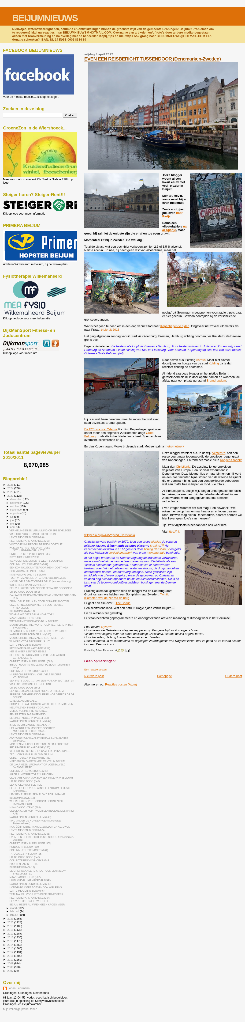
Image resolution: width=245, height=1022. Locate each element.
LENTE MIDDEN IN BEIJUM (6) (27, 734)
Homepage (164, 676)
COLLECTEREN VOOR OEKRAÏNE (29, 860)
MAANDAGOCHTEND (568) (25, 807)
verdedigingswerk (120, 552)
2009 (10, 963)
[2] (162, 544)
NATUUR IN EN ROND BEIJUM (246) (30, 817)
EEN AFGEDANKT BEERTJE (25, 784)
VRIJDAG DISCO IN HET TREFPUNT (30, 684)
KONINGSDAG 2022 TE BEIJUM (27, 574)
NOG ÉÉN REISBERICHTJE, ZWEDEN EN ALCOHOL (39, 826)
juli (12, 516)
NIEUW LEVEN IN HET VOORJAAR (29, 707)
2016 (10, 937)
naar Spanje (174, 228)
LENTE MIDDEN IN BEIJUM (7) (27, 644)
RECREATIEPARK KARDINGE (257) (29, 648)
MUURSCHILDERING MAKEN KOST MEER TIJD (36, 637)
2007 (10, 970)
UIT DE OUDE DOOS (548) (24, 857)
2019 (10, 925)
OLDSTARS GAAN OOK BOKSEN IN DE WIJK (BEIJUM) (41, 777)
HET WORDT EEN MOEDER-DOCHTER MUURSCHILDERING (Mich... (32, 729)
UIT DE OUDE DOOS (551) (24, 591)
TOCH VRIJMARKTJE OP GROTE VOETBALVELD (37, 577)
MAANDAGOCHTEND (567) (25, 877)
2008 (10, 967)
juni (12, 520)
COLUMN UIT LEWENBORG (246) (28, 671)
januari (14, 914)
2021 (10, 918)
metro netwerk (174, 446)
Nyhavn (106, 626)
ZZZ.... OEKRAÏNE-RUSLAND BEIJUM (31, 754)
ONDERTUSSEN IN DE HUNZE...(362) (31, 661)
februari (15, 911)
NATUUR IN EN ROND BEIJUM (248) (30, 634)
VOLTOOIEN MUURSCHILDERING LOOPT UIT (35, 544)
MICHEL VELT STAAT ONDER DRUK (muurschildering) (40, 581)
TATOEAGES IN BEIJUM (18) (25, 853)
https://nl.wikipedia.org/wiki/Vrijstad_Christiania (132, 533)
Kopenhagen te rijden (174, 326)
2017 (10, 933)
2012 (10, 952)
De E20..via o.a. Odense (101, 429)
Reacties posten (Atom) (121, 684)
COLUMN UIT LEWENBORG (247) (28, 564)
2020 (10, 922)
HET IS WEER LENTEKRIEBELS (27, 651)
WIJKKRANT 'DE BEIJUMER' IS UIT (29, 641)
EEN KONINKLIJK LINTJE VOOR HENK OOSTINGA (38, 567)
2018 (10, 929)
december (16, 499)
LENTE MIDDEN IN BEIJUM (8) (27, 537)
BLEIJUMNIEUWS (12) (22, 867)
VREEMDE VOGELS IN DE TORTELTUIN (32, 534)
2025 (10, 484)
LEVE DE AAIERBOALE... (23, 700)
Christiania (183, 466)
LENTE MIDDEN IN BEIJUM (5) (27, 830)
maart (14, 908)
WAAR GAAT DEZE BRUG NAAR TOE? (31, 614)
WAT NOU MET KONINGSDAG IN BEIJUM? (33, 621)
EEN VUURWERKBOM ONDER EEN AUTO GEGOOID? (40, 588)
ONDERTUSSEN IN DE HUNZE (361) (30, 757)
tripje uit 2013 (110, 329)
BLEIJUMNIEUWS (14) (22, 610)
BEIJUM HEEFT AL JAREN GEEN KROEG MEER (37, 904)
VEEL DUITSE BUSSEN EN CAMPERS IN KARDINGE (39, 750)
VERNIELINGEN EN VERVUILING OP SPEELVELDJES (40, 530)
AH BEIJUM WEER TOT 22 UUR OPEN (31, 774)
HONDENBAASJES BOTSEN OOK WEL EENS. (36, 887)
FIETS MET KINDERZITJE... (25, 557)
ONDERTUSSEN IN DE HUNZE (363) (30, 554)
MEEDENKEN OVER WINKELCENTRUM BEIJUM (37, 761)
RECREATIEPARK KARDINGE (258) (29, 540)
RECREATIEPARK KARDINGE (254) (29, 897)
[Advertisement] (24, 380)
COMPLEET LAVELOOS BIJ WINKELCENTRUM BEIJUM (41, 704)
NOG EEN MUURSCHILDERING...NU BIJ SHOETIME (39, 744)
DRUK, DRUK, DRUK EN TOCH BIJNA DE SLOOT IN (39, 601)
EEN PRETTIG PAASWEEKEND (27, 714)
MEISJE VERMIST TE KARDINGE (28, 710)
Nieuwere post (94, 676)
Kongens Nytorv (231, 460)
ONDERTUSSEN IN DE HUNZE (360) (30, 843)
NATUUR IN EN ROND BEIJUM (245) (30, 883)
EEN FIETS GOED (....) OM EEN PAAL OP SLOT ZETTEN (41, 680)
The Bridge (123, 603)
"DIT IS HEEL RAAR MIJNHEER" (27, 584)
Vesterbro (218, 453)
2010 (10, 959)
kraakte (155, 545)
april (13, 527)
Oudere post (233, 676)
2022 (10, 495)
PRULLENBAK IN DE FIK (23, 864)
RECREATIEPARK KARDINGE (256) (29, 747)
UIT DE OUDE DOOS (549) (24, 781)
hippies (156, 541)
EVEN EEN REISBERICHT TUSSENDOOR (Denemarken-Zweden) (152, 58)
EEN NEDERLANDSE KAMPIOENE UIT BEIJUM (36, 690)
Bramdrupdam (216, 380)
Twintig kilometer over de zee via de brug (126, 596)
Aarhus (201, 360)
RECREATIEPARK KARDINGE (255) (29, 833)
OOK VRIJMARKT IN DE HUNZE (27, 571)
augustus (16, 513)
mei (12, 523)
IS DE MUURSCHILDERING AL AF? (29, 724)
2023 (10, 491)
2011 (10, 955)
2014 (10, 944)
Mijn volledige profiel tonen (20, 1009)
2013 (10, 948)
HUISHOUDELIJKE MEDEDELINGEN (30, 880)
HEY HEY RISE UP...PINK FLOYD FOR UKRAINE (37, 794)
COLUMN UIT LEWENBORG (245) (28, 770)
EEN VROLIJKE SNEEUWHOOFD (28, 901)
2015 (10, 941)
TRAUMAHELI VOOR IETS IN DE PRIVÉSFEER (36, 894)
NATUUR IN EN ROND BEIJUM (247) (30, 721)
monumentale (156, 552)
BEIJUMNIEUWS (45, 18)
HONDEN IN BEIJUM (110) (24, 846)
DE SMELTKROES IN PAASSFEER (29, 717)
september (16, 509)
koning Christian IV (156, 549)
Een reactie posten (95, 669)
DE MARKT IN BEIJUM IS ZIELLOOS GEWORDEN (38, 631)
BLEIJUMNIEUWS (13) (22, 797)
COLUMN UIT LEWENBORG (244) (28, 850)
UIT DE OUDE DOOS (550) (24, 687)
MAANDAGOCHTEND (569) (25, 618)
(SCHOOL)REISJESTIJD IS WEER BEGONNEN (36, 560)
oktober (15, 506)
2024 (10, 488)
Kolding (214, 363)
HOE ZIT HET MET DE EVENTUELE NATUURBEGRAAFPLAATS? (29, 549)
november (16, 502)
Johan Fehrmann (19, 988)
